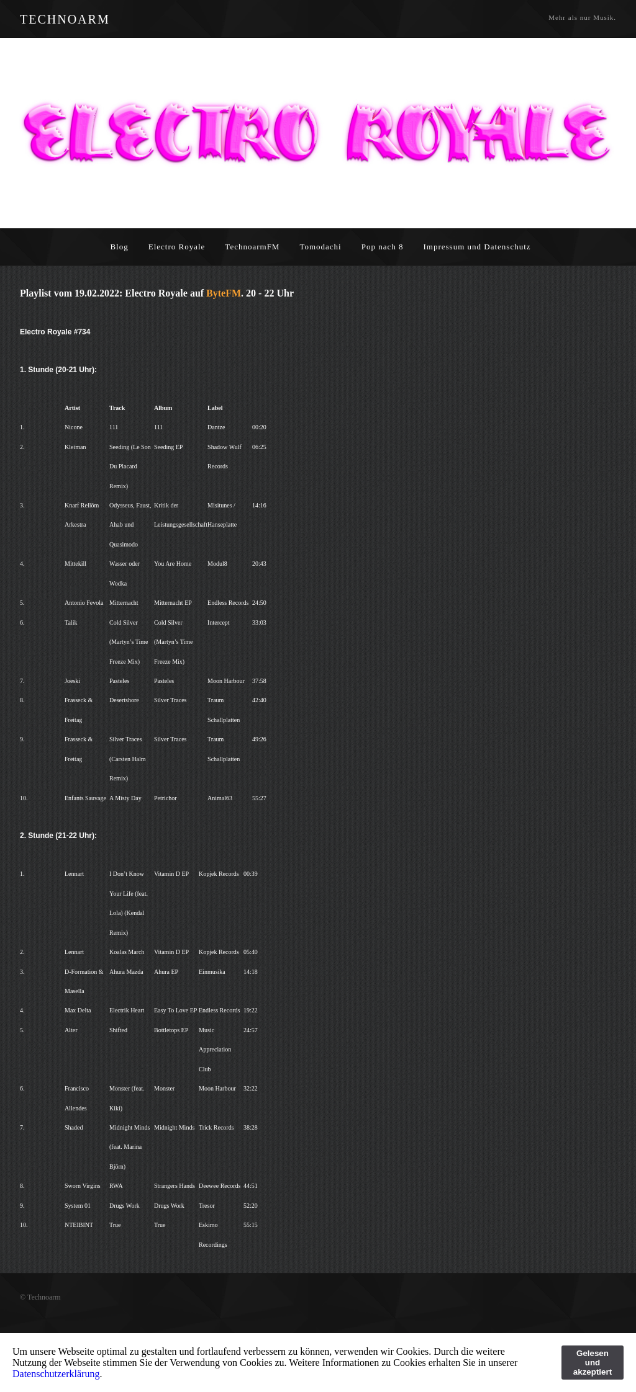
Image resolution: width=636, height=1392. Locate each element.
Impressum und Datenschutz (477, 246)
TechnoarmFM (252, 246)
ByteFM (223, 293)
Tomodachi (320, 246)
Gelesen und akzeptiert (592, 1362)
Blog (119, 246)
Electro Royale (177, 246)
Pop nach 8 (382, 246)
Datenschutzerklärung (55, 1373)
